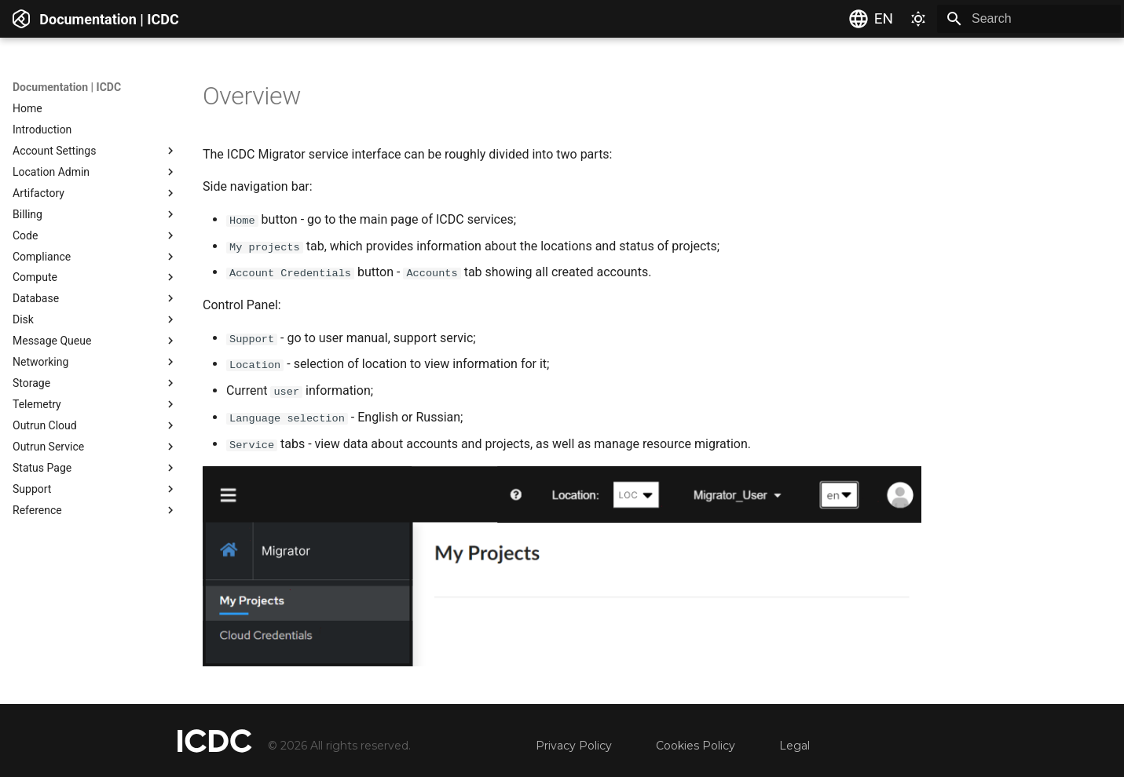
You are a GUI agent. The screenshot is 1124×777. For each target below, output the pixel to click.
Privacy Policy (574, 745)
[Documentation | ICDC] (21, 19)
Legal (794, 745)
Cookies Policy (695, 745)
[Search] (1029, 19)
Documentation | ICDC (67, 87)
